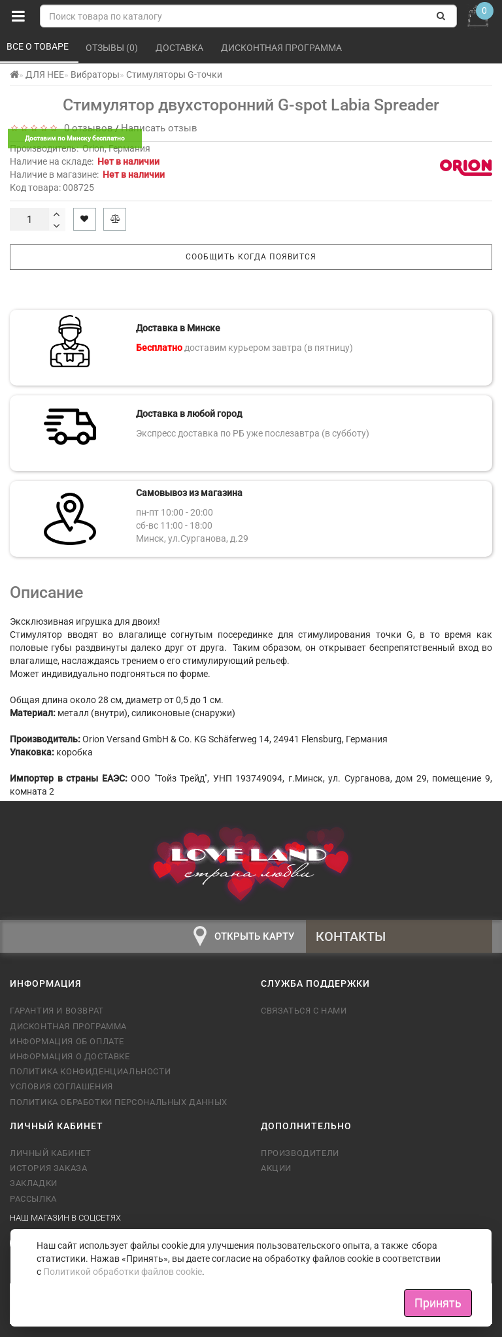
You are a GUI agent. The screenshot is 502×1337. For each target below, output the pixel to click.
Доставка (180, 47)
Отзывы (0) (113, 47)
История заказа (48, 1168)
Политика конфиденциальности (90, 1071)
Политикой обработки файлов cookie (122, 1271)
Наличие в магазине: (87, 174)
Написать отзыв (159, 128)
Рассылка (33, 1199)
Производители (300, 1153)
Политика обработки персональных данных (118, 1102)
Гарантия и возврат (57, 1010)
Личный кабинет (50, 1153)
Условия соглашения (61, 1086)
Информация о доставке (70, 1056)
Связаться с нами (304, 1010)
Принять (437, 1303)
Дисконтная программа (282, 47)
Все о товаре (39, 46)
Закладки (34, 1183)
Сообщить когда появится (251, 256)
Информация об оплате (67, 1041)
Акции (276, 1168)
